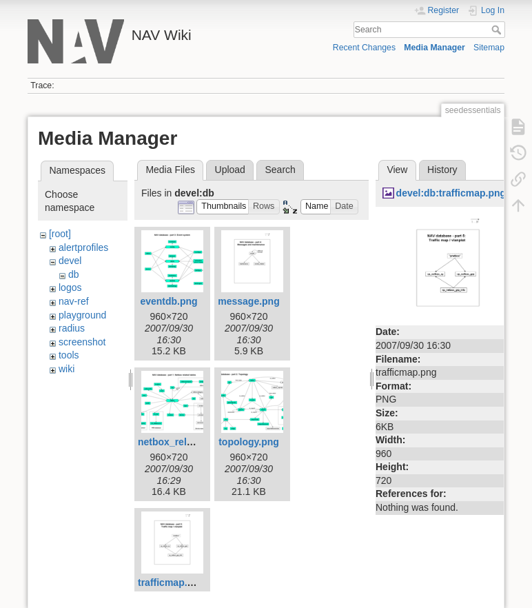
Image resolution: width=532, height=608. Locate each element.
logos (70, 287)
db (73, 274)
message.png (248, 301)
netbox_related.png (182, 441)
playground (82, 315)
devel (70, 260)
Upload (230, 169)
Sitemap (488, 47)
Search (497, 29)
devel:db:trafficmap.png (451, 193)
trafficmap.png (171, 582)
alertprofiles (83, 247)
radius (72, 328)
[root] (60, 233)
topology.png (248, 441)
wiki (66, 368)
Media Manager (434, 47)
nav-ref (74, 301)
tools (69, 355)
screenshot (82, 341)
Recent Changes (364, 47)
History (442, 169)
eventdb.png (168, 301)
